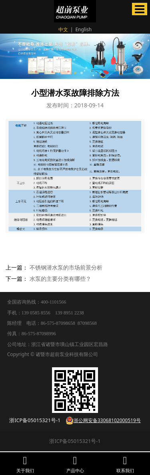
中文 (63, 29)
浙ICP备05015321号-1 (74, 441)
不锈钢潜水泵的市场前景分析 (66, 267)
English (83, 29)
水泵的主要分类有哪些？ (60, 278)
